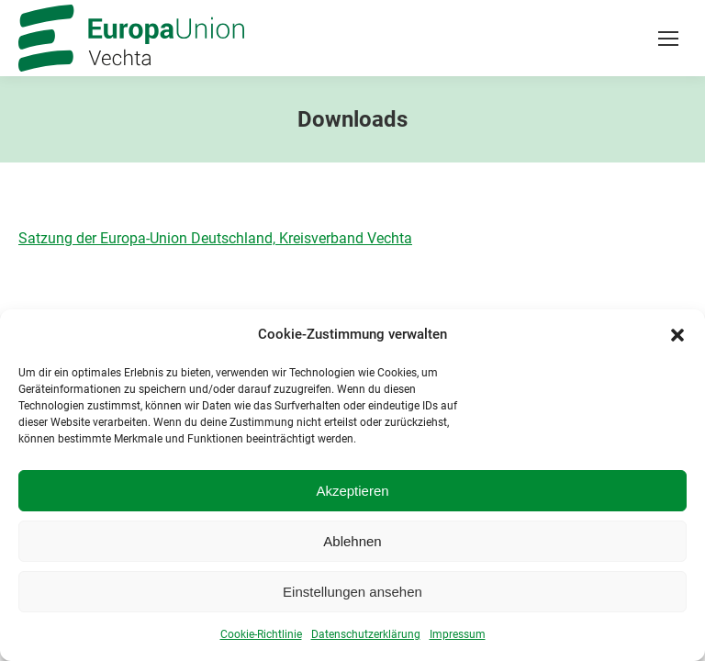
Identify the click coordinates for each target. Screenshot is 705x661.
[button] (677, 338)
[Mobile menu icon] (668, 38)
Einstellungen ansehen (352, 595)
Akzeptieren (352, 494)
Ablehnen (352, 545)
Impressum (458, 638)
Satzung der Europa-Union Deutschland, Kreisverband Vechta (215, 238)
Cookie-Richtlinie (261, 638)
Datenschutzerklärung (365, 638)
